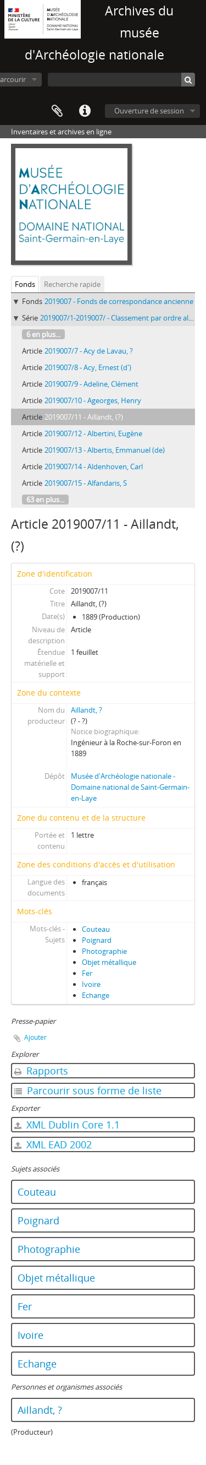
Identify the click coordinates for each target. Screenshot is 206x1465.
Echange (95, 995)
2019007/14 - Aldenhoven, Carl (93, 466)
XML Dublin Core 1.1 (67, 1124)
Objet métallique (109, 962)
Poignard (97, 940)
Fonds (25, 284)
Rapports (41, 1070)
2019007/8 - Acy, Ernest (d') (87, 367)
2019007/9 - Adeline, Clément (91, 384)
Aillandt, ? (86, 710)
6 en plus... (43, 334)
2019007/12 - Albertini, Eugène (93, 433)
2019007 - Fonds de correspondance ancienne (118, 301)
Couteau (96, 929)
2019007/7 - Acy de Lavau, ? (88, 351)
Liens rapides (84, 111)
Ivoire (91, 984)
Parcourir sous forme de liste (88, 1090)
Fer (87, 973)
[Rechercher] (188, 79)
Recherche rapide (72, 284)
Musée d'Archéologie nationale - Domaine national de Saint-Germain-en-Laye (130, 787)
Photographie (104, 951)
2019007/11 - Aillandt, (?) (83, 417)
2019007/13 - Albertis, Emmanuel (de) (104, 450)
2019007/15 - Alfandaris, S (85, 483)
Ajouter (35, 1037)
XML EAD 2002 (53, 1144)
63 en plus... (45, 499)
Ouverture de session (149, 111)
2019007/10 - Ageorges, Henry (92, 400)
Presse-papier (57, 111)
